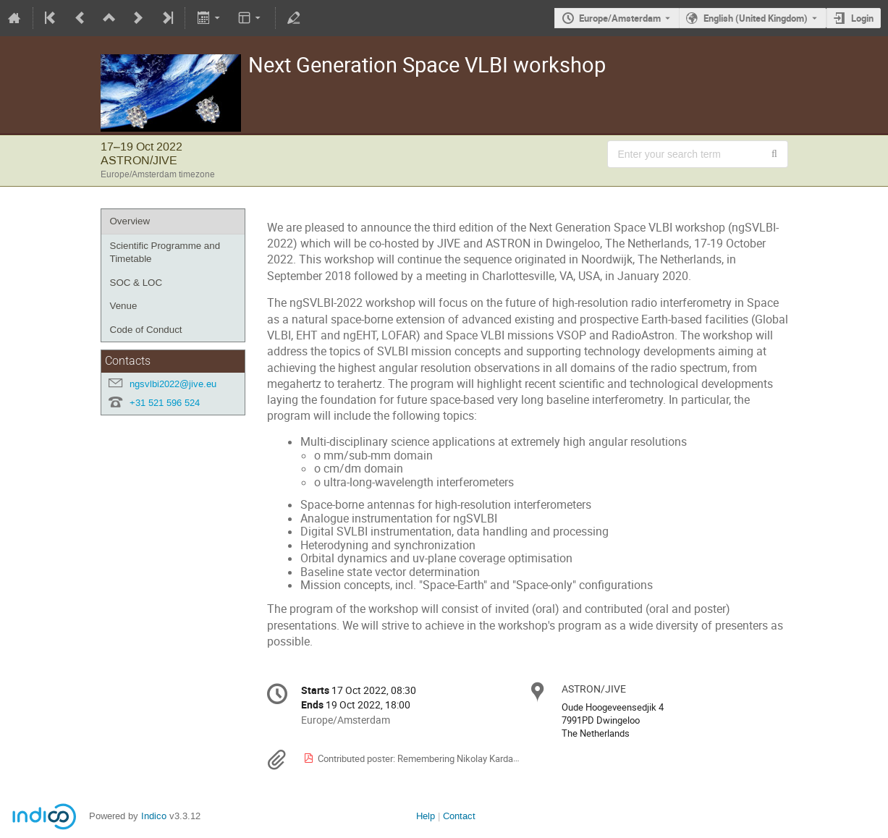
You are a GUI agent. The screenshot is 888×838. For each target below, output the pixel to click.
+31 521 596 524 (165, 403)
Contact (459, 816)
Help (425, 816)
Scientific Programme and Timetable (165, 252)
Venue (124, 305)
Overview (130, 221)
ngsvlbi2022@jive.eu (173, 384)
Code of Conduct (146, 329)
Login (862, 18)
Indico (153, 816)
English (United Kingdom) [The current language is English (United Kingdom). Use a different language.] (755, 18)
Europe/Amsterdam (620, 18)
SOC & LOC (136, 282)
